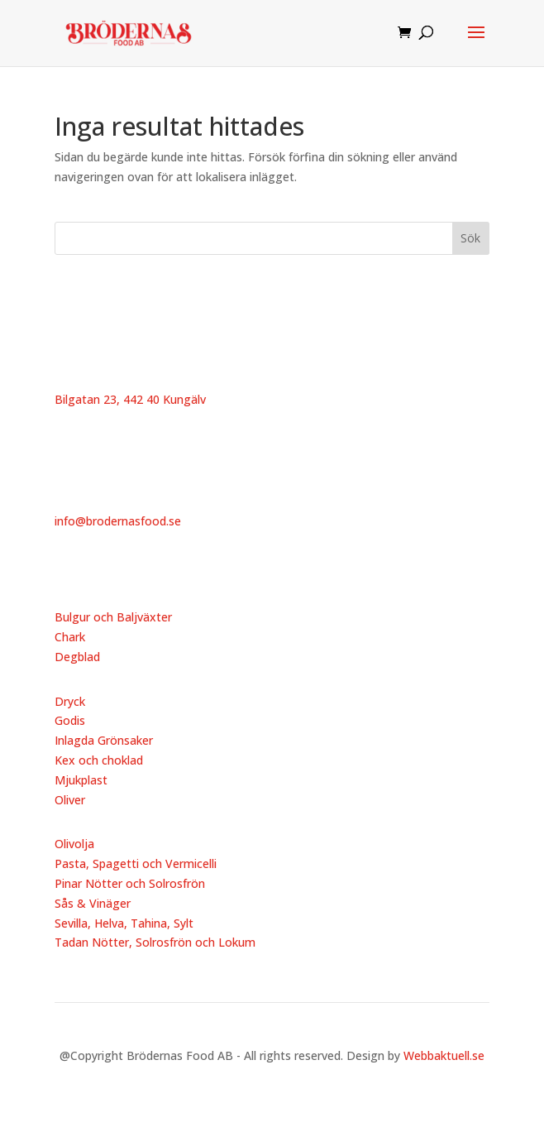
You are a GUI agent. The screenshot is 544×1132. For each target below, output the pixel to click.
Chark (70, 637)
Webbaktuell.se (443, 1055)
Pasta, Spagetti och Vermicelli (136, 863)
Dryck (70, 701)
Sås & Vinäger (93, 903)
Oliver (70, 800)
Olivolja (74, 843)
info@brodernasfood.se (118, 521)
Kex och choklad (99, 760)
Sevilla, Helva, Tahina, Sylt (124, 923)
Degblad (77, 656)
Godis (70, 720)
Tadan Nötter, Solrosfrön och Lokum (155, 942)
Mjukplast (81, 780)
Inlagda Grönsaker (104, 740)
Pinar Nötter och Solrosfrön (130, 883)
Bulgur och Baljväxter (113, 617)
